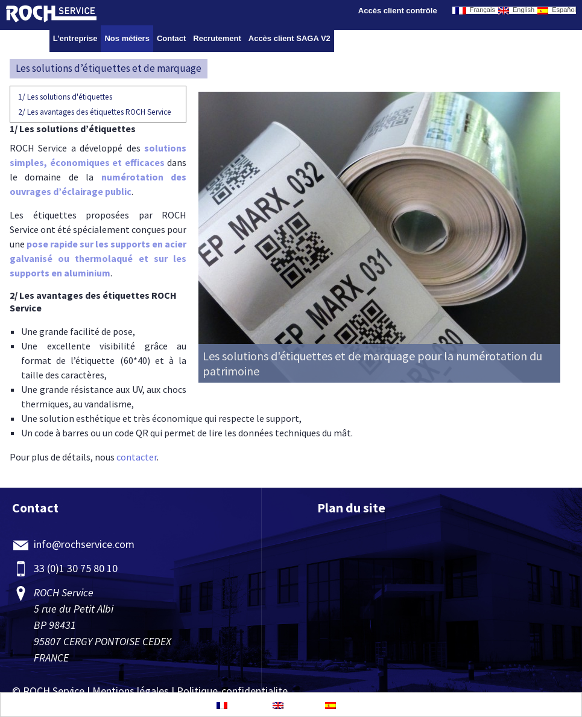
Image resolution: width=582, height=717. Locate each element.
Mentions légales (130, 691)
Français (475, 10)
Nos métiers (126, 38)
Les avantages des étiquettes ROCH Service (94, 112)
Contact (171, 38)
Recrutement (217, 38)
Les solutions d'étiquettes (65, 97)
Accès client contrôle (397, 10)
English (516, 10)
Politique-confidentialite (232, 691)
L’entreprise (75, 38)
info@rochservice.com (84, 544)
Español (556, 10)
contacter (136, 457)
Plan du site (351, 508)
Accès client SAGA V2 (289, 38)
